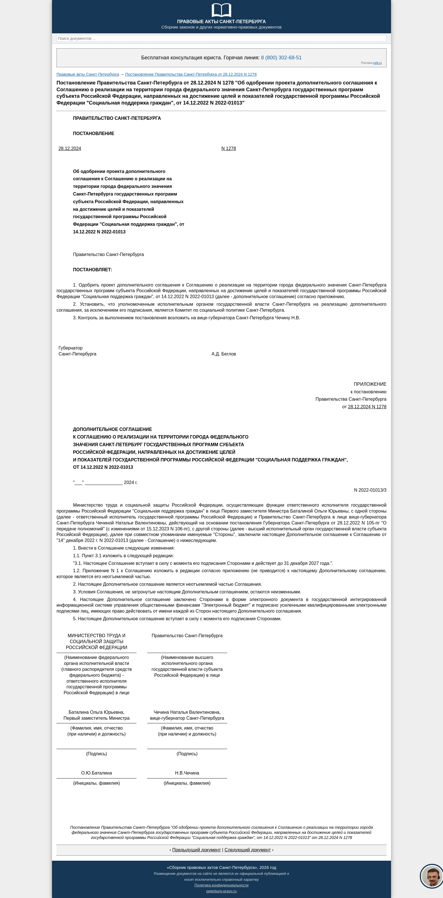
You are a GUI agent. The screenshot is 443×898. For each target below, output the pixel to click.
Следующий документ (248, 849)
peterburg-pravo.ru (221, 891)
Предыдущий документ (196, 849)
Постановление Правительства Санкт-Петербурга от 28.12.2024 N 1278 (191, 74)
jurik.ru (377, 62)
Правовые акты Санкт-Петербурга (88, 74)
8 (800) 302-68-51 (281, 57)
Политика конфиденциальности (221, 885)
